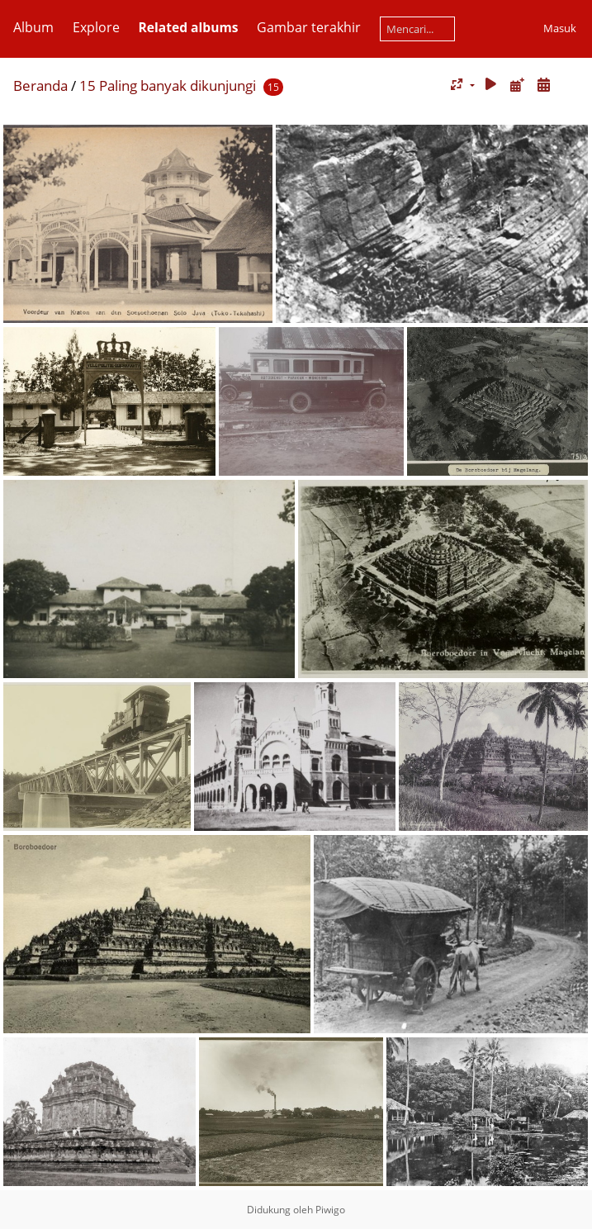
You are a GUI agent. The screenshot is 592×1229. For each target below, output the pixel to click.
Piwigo (330, 1210)
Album (33, 27)
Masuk (559, 28)
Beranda (40, 85)
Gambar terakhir (309, 27)
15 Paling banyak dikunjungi (167, 85)
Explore (96, 27)
